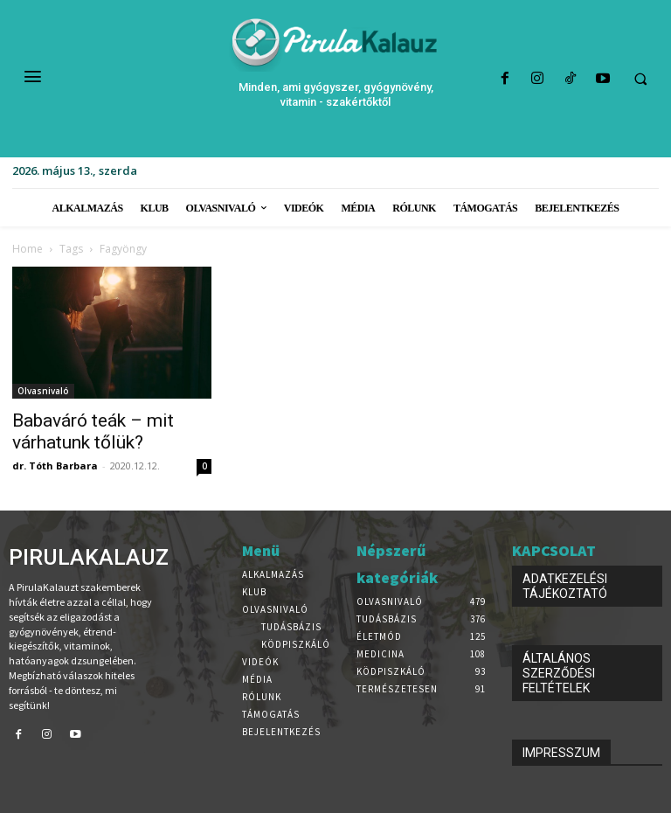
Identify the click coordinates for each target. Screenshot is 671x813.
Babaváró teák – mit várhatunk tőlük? (93, 431)
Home (27, 248)
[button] (640, 79)
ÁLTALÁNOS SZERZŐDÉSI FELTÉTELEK (558, 673)
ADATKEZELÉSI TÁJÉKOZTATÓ (564, 586)
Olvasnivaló (43, 391)
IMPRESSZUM (561, 753)
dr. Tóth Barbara (55, 465)
